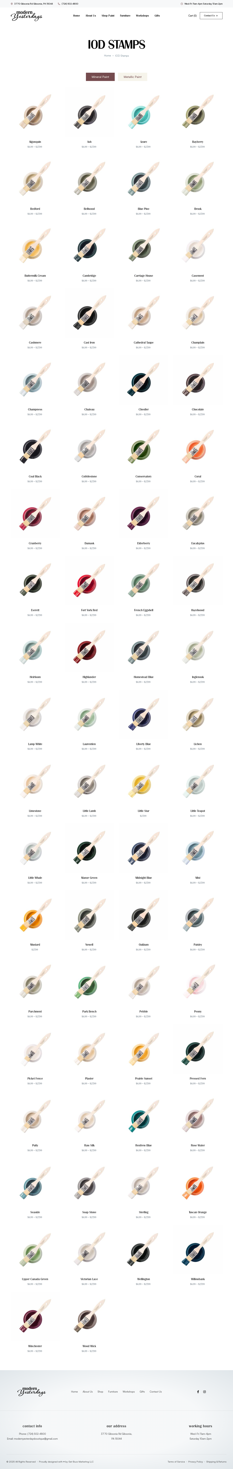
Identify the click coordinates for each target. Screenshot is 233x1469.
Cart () (192, 15)
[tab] (100, 77)
